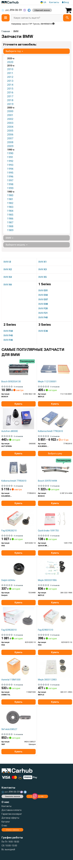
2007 (10, 138)
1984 (10, 210)
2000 (10, 111)
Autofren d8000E (9, 431)
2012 (10, 76)
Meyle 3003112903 (47, 679)
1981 (10, 199)
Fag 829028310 (9, 630)
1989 (10, 230)
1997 (10, 180)
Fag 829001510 (45, 630)
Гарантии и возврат (12, 814)
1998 (10, 184)
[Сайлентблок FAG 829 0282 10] (18, 518)
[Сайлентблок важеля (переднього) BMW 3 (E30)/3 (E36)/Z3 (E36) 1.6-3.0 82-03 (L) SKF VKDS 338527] (18, 716)
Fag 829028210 (9, 530)
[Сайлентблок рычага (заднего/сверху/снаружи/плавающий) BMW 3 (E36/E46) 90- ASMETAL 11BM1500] (18, 667)
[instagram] (35, 796)
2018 (10, 100)
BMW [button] (9, 238)
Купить (18, 404)
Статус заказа (12, 830)
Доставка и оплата (11, 810)
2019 (10, 104)
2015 (10, 88)
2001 (10, 115)
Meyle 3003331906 (47, 580)
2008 (10, 142)
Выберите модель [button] (16, 244)
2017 (10, 96)
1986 (10, 218)
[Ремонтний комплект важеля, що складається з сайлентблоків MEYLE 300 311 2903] (55, 667)
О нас (4, 825)
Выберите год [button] (14, 51)
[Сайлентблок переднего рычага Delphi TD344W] (18, 567)
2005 (10, 130)
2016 (10, 92)
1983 (10, 206)
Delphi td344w (8, 580)
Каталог (6, 821)
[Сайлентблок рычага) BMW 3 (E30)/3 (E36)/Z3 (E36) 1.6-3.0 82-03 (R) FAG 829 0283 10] (18, 617)
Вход (65, 2)
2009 (10, 146)
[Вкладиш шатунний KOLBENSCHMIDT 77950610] (18, 468)
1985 (10, 214)
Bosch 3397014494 (47, 481)
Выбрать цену (55, 453)
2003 (10, 122)
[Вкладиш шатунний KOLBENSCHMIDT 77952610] (55, 418)
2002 (10, 119)
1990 (10, 153)
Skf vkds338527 (9, 729)
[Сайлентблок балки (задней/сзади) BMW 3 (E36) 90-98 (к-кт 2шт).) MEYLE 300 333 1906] (55, 567)
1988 (10, 226)
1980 (10, 195)
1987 (10, 222)
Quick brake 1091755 (48, 530)
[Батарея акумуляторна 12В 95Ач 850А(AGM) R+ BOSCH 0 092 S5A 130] (18, 369)
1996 (10, 176)
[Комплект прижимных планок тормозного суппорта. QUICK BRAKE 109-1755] (55, 518)
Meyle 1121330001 (47, 381)
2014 (10, 84)
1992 (10, 161)
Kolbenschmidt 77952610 (50, 431)
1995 (10, 172)
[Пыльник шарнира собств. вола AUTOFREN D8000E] (18, 418)
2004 (10, 126)
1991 (10, 157)
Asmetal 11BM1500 (10, 679)
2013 (10, 80)
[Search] (67, 17)
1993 (10, 164)
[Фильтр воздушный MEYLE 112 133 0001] (55, 369)
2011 (10, 73)
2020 (10, 62)
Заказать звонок (12, 796)
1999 (10, 188)
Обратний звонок (42, 10)
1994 (10, 168)
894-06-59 (12, 10)
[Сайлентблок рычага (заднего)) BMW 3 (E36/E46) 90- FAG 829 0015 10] (55, 617)
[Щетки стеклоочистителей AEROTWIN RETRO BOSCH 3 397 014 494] (55, 468)
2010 (10, 69)
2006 (10, 134)
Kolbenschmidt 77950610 (13, 481)
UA (43, 2)
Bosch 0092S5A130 (11, 381)
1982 (10, 203)
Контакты (54, 2)
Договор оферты (10, 818)
